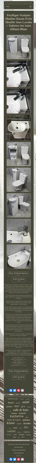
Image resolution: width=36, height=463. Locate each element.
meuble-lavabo (13, 399)
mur (16, 406)
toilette (17, 416)
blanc (11, 423)
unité (25, 402)
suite (15, 434)
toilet (10, 411)
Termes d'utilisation (19, 452)
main (15, 428)
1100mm (9, 434)
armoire (21, 434)
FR (20, 455)
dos (26, 427)
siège (10, 428)
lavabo (27, 423)
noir (19, 437)
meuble (29, 407)
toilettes (26, 420)
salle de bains (14, 419)
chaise (20, 428)
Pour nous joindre (18, 447)
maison (22, 413)
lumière (18, 403)
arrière (9, 406)
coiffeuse (26, 432)
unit (26, 417)
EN (17, 455)
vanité (11, 431)
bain (23, 437)
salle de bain (20, 410)
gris (23, 406)
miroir (19, 432)
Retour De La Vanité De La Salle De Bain (18, 444)
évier (19, 423)
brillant (14, 413)
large (14, 437)
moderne (28, 434)
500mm (22, 399)
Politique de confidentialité (18, 450)
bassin (11, 402)
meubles (27, 399)
